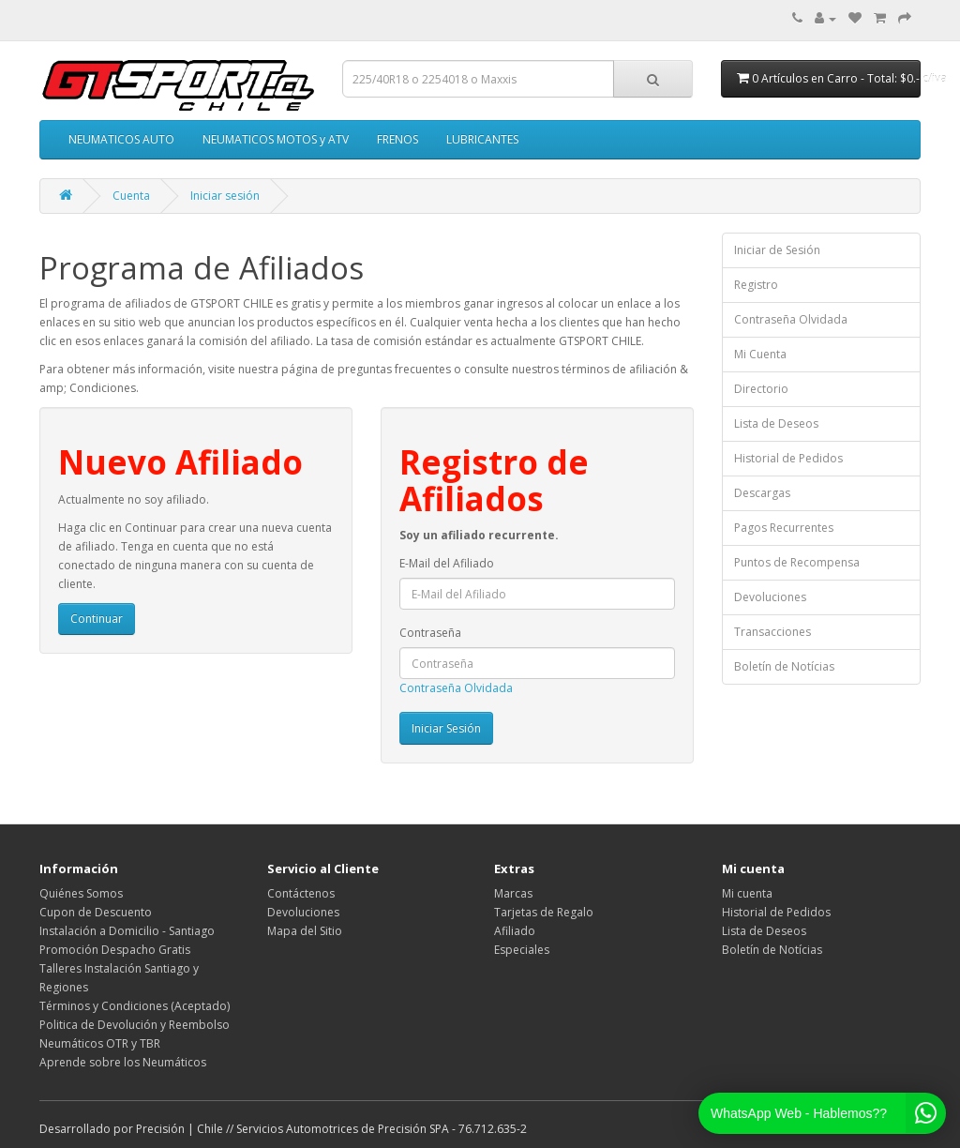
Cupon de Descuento (95, 912)
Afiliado (514, 931)
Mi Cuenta (760, 354)
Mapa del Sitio (304, 931)
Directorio (761, 389)
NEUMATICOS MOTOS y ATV (275, 139)
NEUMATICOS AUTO (121, 139)
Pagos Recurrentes (783, 528)
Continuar (96, 619)
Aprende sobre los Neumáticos (122, 1062)
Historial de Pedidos (788, 458)
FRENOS (397, 139)
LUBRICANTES (482, 139)
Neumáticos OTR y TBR (99, 1043)
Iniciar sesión (225, 196)
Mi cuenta (747, 893)
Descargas (762, 493)
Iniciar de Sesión (777, 250)
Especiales (521, 950)
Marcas (513, 893)
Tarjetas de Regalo (543, 912)
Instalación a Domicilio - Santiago (127, 931)
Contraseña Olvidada (456, 688)
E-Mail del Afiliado (446, 563)
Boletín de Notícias (784, 666)
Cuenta (131, 196)
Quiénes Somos (81, 893)
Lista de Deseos (776, 423)
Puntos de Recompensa (797, 562)
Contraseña (430, 633)
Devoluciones (770, 597)
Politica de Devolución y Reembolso (134, 1025)
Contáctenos (301, 893)
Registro (756, 285)
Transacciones (772, 632)
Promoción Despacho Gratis (114, 950)
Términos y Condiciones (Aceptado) (134, 1006)
